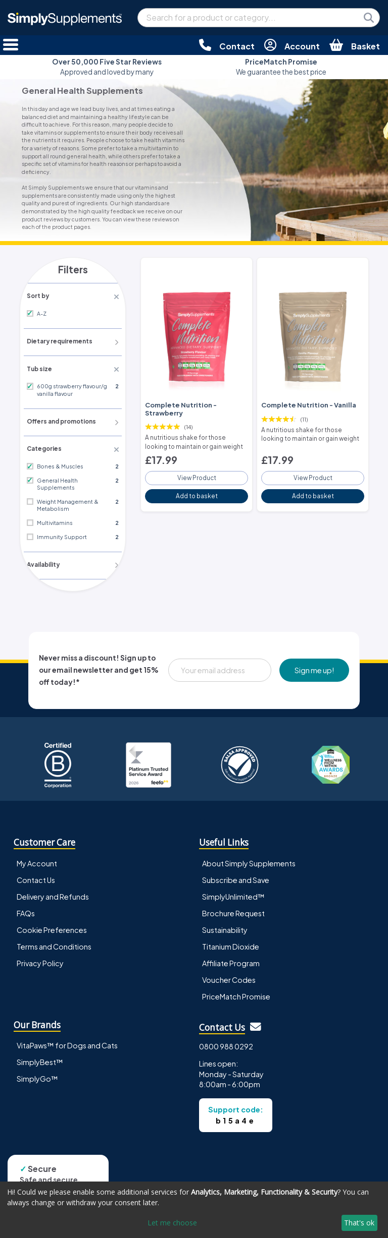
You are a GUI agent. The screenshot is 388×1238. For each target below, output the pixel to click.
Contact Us (36, 869)
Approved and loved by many (107, 66)
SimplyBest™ (40, 1052)
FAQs (26, 903)
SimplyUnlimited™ (233, 886)
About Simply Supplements (249, 853)
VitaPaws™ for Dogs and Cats (67, 1035)
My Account (37, 853)
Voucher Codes (229, 969)
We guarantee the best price (281, 66)
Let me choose (172, 1222)
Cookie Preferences (52, 919)
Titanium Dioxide (230, 936)
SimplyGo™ (37, 1069)
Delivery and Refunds (53, 886)
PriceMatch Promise (236, 986)
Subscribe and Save (235, 869)
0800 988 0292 (226, 1036)
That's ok (359, 1222)
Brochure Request (233, 903)
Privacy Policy (40, 953)
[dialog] (194, 1210)
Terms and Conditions (54, 936)
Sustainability (225, 919)
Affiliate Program (231, 953)
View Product (196, 474)
